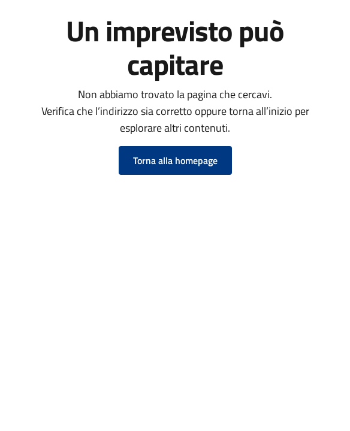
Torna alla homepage (175, 160)
